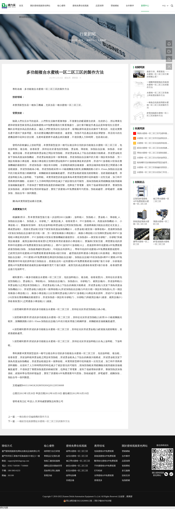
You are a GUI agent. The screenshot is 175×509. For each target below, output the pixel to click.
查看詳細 (48, 475)
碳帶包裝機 (71, 475)
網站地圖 (4, 508)
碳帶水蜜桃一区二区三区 (77, 451)
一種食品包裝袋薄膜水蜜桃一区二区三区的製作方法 (158, 105)
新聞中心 (145, 6)
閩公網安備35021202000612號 (79, 501)
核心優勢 (61, 6)
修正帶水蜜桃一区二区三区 (78, 461)
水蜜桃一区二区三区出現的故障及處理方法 (154, 158)
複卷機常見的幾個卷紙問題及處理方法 (152, 162)
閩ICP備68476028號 (103, 501)
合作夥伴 (130, 6)
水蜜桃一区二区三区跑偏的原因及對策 (152, 167)
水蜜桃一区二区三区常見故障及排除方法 (153, 138)
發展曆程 (126, 466)
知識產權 (126, 480)
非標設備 (70, 480)
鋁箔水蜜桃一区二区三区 (77, 471)
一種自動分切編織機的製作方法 (33, 416)
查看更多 (98, 480)
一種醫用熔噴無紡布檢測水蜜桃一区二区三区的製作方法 (158, 84)
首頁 (21, 6)
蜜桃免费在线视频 (80, 6)
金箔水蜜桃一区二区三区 (77, 456)
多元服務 (126, 471)
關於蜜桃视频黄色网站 (40, 6)
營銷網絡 (115, 6)
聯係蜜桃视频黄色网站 (29, 17)
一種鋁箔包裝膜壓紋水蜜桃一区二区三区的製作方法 (43, 421)
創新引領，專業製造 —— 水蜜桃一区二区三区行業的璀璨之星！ (158, 74)
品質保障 (100, 6)
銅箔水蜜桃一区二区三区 (77, 466)
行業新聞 (102, 40)
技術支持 (126, 475)
